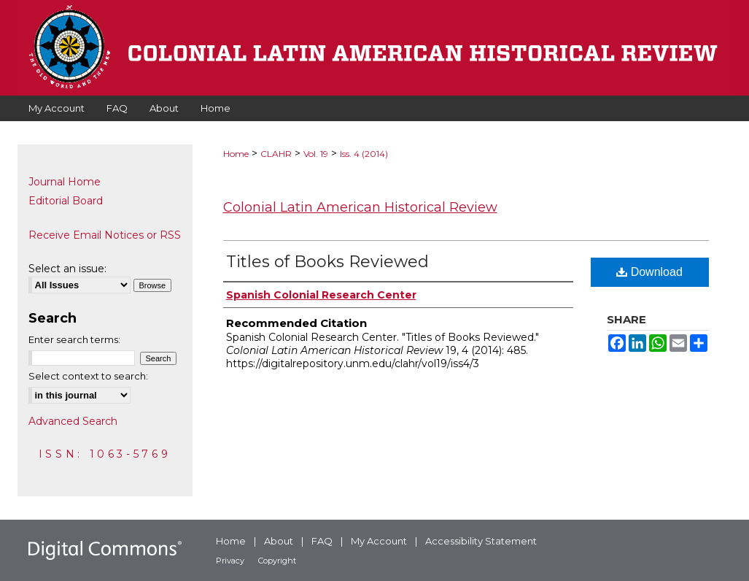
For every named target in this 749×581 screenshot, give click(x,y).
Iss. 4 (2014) (364, 153)
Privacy (230, 560)
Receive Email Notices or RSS (104, 235)
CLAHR (276, 153)
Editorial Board (65, 200)
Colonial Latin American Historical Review (360, 207)
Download (649, 272)
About (278, 541)
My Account (379, 541)
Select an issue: (67, 268)
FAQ (322, 541)
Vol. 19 (315, 153)
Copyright (277, 560)
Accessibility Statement (481, 541)
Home (236, 153)
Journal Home (64, 181)
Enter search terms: (74, 339)
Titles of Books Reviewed (327, 262)
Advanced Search (72, 421)
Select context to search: (88, 376)
